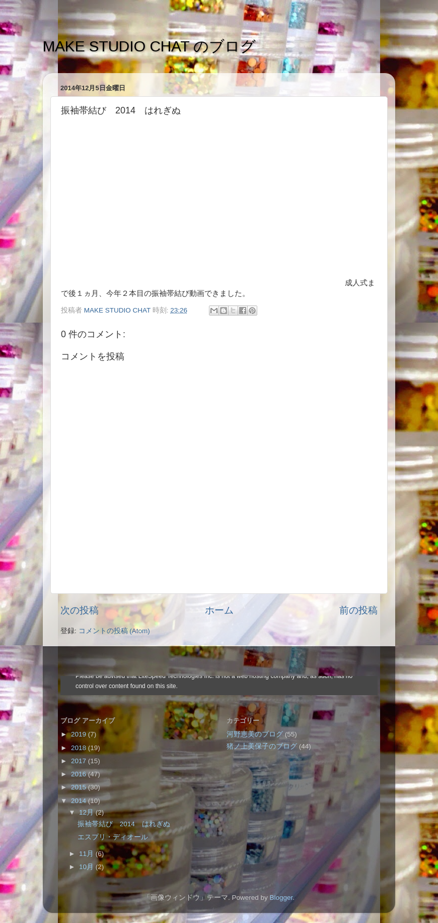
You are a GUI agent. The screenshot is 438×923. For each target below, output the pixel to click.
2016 (79, 774)
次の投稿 (79, 610)
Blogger (281, 897)
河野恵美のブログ (255, 734)
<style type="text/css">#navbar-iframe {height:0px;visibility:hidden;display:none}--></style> (219, 685)
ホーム (219, 610)
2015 (79, 787)
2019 (79, 734)
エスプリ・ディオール (113, 837)
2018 (79, 748)
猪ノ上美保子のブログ (262, 746)
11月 (87, 853)
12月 (87, 812)
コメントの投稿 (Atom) (114, 631)
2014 (79, 801)
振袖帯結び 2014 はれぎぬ (124, 824)
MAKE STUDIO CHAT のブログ (149, 46)
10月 (87, 867)
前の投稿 (358, 610)
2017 (79, 761)
